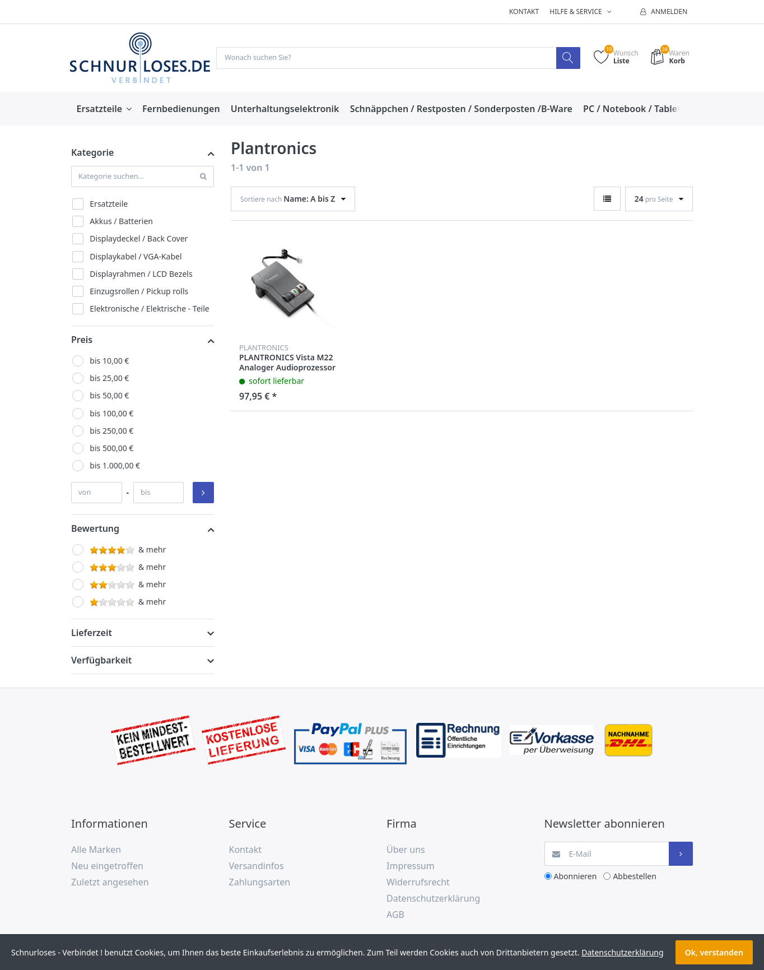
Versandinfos (256, 866)
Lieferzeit (91, 634)
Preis (81, 340)
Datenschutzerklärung (433, 899)
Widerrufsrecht (418, 882)
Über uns (405, 850)
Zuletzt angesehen (110, 882)
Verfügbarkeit (101, 661)
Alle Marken (96, 850)
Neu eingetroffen (107, 866)
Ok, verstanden (714, 952)
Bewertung (95, 529)
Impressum (410, 866)
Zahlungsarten (260, 882)
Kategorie (92, 153)
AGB (395, 915)
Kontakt (524, 11)
